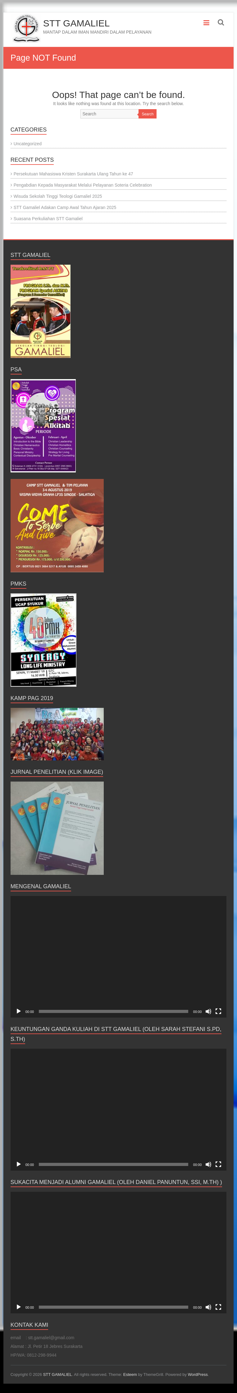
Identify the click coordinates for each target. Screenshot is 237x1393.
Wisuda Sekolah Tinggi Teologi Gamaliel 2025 (58, 196)
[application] (119, 957)
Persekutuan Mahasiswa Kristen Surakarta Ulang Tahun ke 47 (73, 173)
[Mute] (208, 1011)
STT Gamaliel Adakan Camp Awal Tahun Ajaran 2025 (65, 207)
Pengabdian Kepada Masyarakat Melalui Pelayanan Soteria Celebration (83, 185)
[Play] (19, 1011)
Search (147, 114)
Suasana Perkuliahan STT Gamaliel (48, 218)
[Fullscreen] (218, 1011)
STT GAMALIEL (76, 23)
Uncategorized (28, 143)
